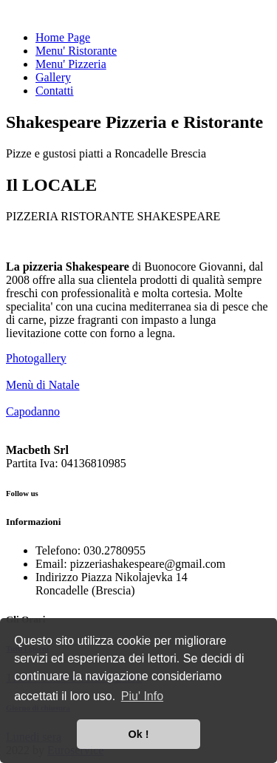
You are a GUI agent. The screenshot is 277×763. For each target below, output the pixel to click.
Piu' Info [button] (142, 696)
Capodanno (33, 411)
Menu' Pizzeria (70, 64)
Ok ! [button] (139, 734)
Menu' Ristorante (76, 50)
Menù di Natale (43, 385)
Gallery (53, 77)
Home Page (62, 37)
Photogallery (36, 358)
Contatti (54, 90)
